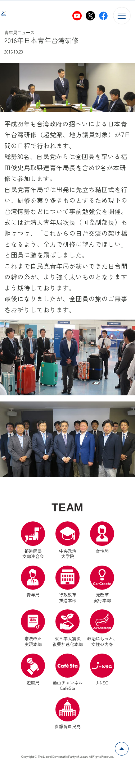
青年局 (33, 582)
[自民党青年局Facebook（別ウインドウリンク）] (103, 15)
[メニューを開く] (121, 15)
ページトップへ (128, 746)
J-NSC (102, 670)
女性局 (102, 537)
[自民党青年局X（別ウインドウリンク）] (90, 15)
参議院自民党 (68, 713)
